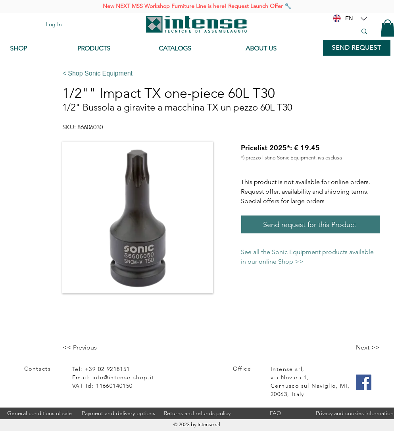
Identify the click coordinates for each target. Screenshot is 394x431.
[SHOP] (37, 48)
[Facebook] (363, 382)
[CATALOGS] (196, 48)
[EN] (349, 18)
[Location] (364, 18)
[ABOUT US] (280, 48)
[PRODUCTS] (112, 48)
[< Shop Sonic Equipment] (218, 74)
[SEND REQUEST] (356, 48)
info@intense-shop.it (123, 377)
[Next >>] (360, 347)
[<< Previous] (89, 347)
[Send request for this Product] (310, 224)
